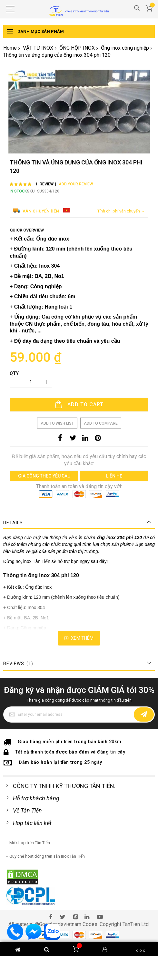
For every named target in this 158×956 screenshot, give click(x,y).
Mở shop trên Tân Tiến (29, 842)
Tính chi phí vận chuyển (118, 211)
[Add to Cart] (79, 405)
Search (137, 8)
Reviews (18, 663)
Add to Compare (101, 423)
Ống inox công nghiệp (125, 48)
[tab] (79, 522)
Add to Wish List (57, 423)
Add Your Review (76, 184)
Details (13, 522)
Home (10, 48)
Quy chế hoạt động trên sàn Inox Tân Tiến (47, 856)
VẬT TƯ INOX (38, 48)
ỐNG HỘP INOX (77, 48)
